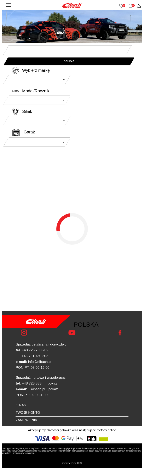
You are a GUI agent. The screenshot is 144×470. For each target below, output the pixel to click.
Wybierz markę (36, 70)
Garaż (29, 132)
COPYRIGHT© (72, 463)
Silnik (27, 111)
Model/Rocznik (35, 91)
